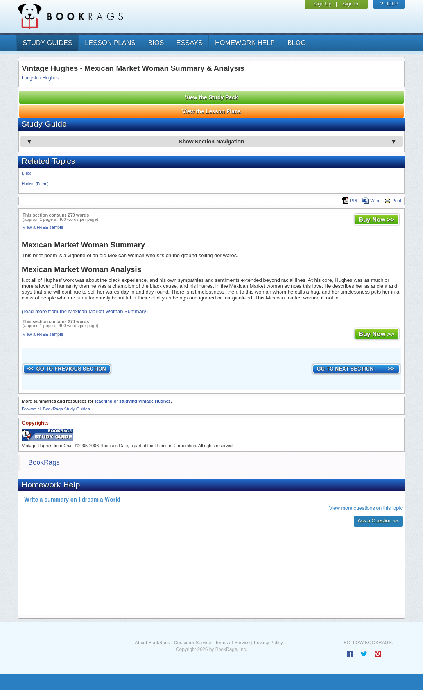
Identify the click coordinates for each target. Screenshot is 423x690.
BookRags (44, 462)
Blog (296, 43)
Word (371, 200)
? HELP (389, 4)
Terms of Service (232, 642)
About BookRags (152, 642)
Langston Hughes (40, 78)
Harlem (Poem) (35, 184)
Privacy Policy (268, 642)
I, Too (26, 173)
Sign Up (323, 4)
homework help (245, 43)
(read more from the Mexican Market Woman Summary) (85, 311)
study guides (47, 43)
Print (392, 200)
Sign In (350, 4)
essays (189, 43)
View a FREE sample (43, 227)
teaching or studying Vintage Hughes (132, 401)
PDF (350, 200)
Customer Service (192, 642)
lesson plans (110, 43)
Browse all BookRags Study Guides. (56, 409)
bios (156, 43)
